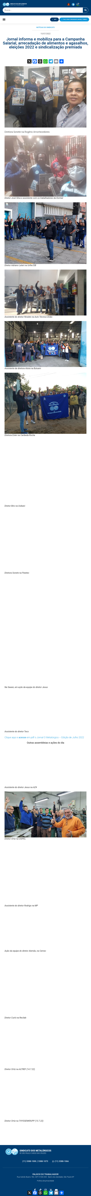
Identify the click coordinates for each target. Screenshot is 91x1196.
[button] (4, 19)
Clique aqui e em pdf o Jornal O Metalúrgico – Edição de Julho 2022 (44, 737)
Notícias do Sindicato (45, 27)
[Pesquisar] (85, 10)
